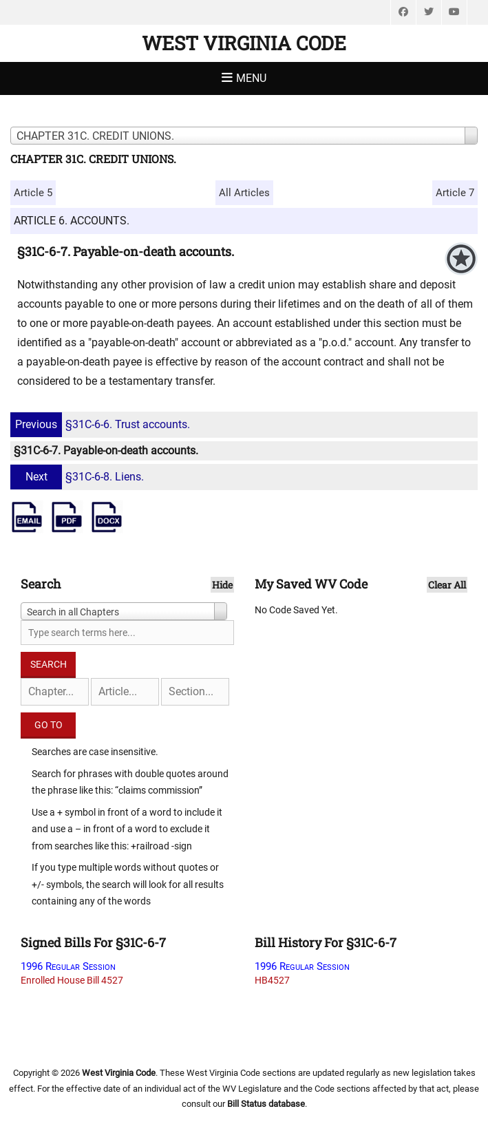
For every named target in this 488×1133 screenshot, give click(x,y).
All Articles (244, 193)
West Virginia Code (244, 43)
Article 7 (455, 193)
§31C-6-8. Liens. (79, 476)
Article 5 (33, 193)
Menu (251, 78)
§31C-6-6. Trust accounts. (102, 424)
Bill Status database (266, 1104)
